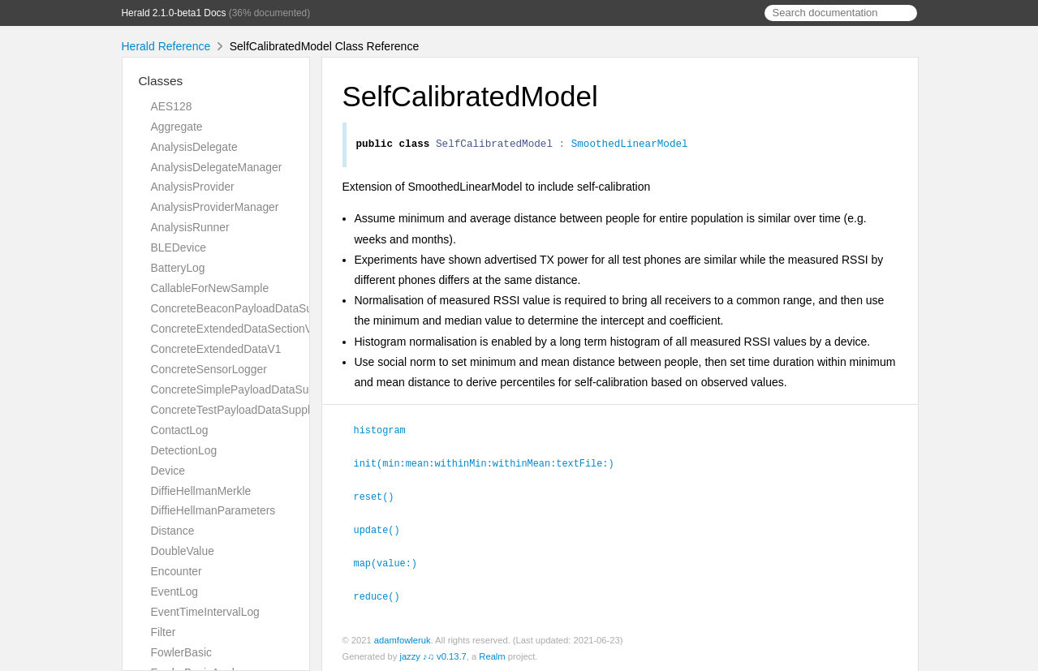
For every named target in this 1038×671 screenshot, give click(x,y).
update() (384, 529)
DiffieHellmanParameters (213, 510)
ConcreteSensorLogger (209, 369)
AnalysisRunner (190, 227)
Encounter (176, 571)
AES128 (171, 106)
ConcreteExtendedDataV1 (216, 348)
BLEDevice (179, 247)
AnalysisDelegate (194, 146)
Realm (492, 654)
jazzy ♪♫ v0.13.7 (432, 654)
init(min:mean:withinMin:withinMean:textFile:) (491, 464)
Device (168, 470)
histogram (387, 431)
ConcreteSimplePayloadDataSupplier (244, 389)
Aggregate (177, 126)
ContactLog (180, 430)
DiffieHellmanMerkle (201, 490)
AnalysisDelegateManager (216, 167)
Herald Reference (166, 46)
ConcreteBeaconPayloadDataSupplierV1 (252, 308)
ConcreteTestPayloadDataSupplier (237, 409)
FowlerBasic (181, 652)
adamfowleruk (402, 638)
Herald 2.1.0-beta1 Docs (174, 13)
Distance (173, 530)
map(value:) (393, 561)
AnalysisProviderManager (215, 206)
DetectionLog (184, 450)
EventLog (175, 591)
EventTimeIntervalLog (205, 611)
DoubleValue (182, 550)
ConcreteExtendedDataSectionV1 (235, 328)
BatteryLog (178, 267)
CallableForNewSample (210, 288)
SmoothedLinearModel (629, 145)
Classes (161, 81)
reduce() (384, 593)
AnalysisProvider (193, 186)
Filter (163, 632)
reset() (381, 496)
